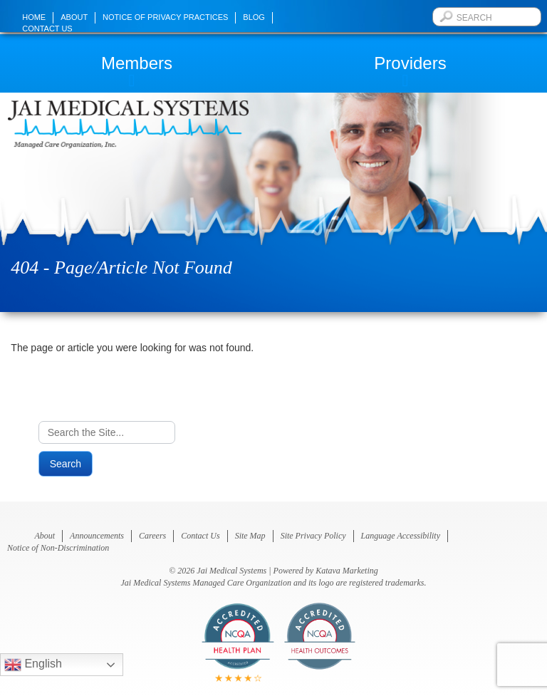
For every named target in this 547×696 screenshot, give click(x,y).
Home (34, 17)
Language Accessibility (400, 536)
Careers (152, 536)
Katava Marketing (347, 571)
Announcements (97, 536)
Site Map (250, 536)
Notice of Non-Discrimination (58, 548)
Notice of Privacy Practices (165, 17)
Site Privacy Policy (313, 536)
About (74, 17)
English (33, 664)
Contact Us (47, 28)
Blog (254, 17)
